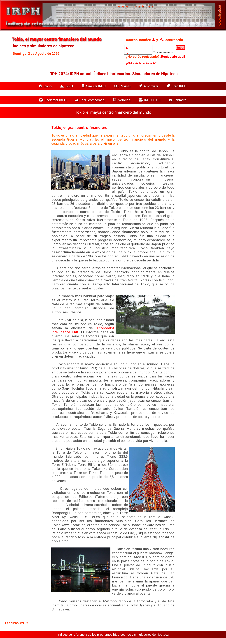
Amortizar (149, 86)
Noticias (122, 100)
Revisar (122, 86)
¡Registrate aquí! (172, 56)
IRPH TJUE (150, 100)
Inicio (45, 86)
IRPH (67, 86)
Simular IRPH (94, 86)
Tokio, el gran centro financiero (79, 127)
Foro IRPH (177, 86)
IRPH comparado (90, 100)
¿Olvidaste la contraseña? (141, 63)
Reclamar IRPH (53, 100)
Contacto (178, 100)
